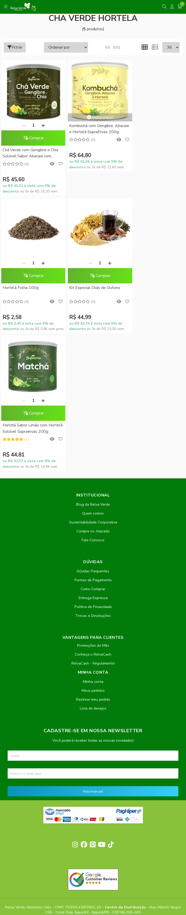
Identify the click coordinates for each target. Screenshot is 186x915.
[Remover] (21, 122)
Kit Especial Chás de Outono (28, 282)
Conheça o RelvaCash (93, 511)
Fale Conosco (93, 396)
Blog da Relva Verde (93, 361)
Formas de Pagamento (93, 436)
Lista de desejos (93, 565)
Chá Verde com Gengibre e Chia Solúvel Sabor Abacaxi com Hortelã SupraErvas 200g (30, 151)
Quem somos (93, 370)
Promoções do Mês (93, 502)
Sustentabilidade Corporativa (93, 379)
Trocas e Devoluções (93, 472)
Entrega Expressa (93, 454)
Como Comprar (93, 445)
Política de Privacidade (93, 463)
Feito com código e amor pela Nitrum (93, 874)
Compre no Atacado (93, 388)
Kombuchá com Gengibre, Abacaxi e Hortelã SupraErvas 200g (90, 126)
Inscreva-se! (93, 648)
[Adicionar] (40, 122)
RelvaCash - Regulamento (93, 520)
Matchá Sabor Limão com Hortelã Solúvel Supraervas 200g (89, 286)
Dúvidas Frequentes (93, 428)
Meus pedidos (93, 547)
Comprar (30, 135)
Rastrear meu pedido (93, 556)
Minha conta (93, 538)
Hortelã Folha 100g (143, 147)
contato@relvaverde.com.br (46, 774)
